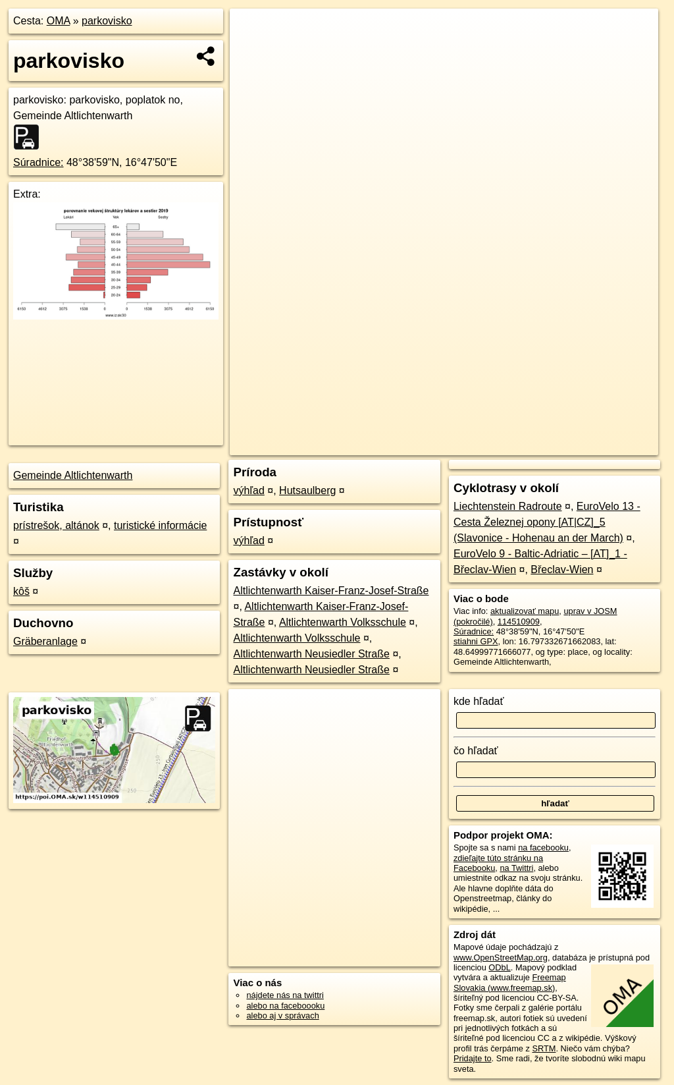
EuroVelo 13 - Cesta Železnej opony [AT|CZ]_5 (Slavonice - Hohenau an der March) (547, 522)
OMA (58, 20)
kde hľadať (479, 701)
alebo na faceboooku (285, 1006)
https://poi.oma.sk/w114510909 (600, 445)
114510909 (519, 621)
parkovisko (107, 20)
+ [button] (252, 31)
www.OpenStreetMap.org (501, 957)
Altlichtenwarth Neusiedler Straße (311, 653)
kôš (21, 591)
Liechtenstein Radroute (508, 506)
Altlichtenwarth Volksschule (342, 622)
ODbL (499, 967)
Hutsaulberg (307, 490)
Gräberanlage (45, 641)
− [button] (252, 51)
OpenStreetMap (433, 445)
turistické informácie (160, 525)
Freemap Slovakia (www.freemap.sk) (510, 982)
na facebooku (543, 847)
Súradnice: (38, 162)
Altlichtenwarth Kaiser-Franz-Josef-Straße (330, 590)
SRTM (544, 1048)
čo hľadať (476, 750)
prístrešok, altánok (56, 525)
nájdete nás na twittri (284, 995)
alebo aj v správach (282, 1015)
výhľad (248, 490)
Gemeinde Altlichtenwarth (72, 475)
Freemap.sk (502, 445)
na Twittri (516, 868)
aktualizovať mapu (524, 611)
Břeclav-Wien (562, 569)
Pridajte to (473, 1058)
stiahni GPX (476, 641)
